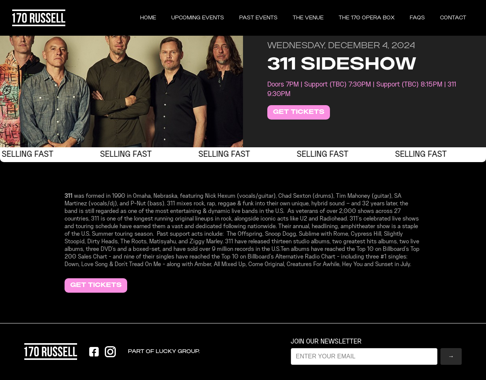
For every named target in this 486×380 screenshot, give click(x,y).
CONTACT (453, 18)
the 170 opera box (366, 18)
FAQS (417, 18)
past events (258, 18)
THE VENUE (308, 18)
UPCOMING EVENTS (197, 18)
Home (148, 18)
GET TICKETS (298, 112)
